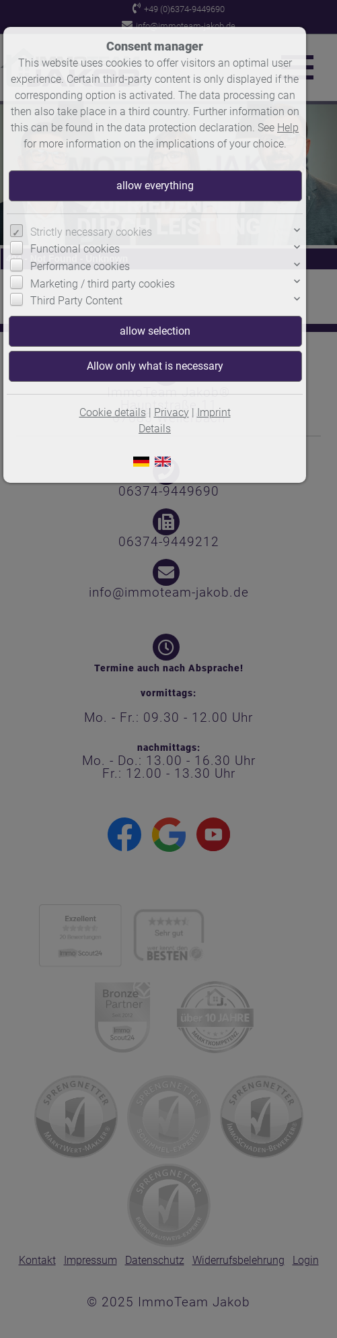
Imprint (214, 412)
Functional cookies (75, 248)
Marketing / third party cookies (102, 283)
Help (288, 127)
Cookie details (112, 412)
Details (155, 428)
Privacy (171, 412)
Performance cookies (80, 266)
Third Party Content (76, 300)
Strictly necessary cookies (91, 232)
